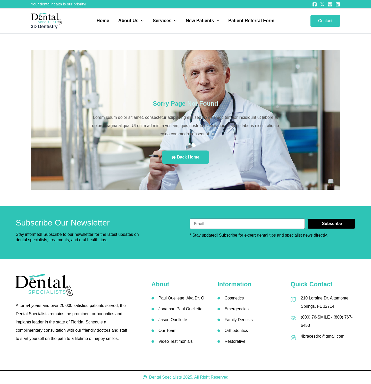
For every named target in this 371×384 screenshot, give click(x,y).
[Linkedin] (337, 4)
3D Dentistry (44, 26)
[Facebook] (314, 4)
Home (103, 21)
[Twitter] (322, 4)
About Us (131, 21)
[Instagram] (330, 4)
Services (165, 21)
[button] (141, 21)
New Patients (202, 21)
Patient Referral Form (251, 21)
